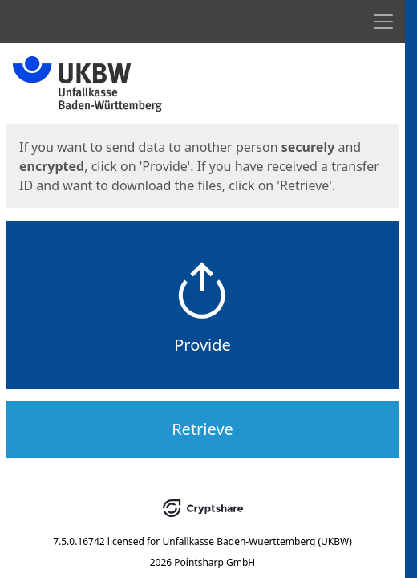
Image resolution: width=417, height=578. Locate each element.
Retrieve (202, 429)
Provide (202, 345)
